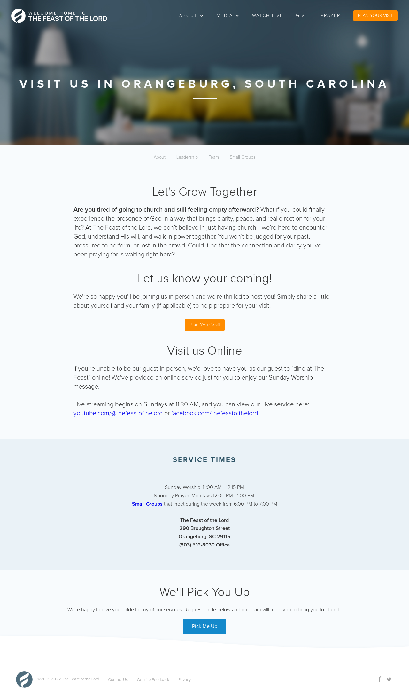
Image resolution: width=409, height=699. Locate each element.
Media (225, 15)
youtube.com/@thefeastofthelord (118, 413)
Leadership (187, 157)
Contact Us (118, 680)
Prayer (330, 15)
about (188, 15)
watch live (267, 15)
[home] (59, 16)
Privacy (184, 680)
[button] (191, 15)
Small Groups (242, 157)
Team (214, 157)
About (160, 157)
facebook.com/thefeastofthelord (214, 413)
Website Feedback (153, 680)
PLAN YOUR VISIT (375, 15)
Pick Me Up (204, 626)
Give (302, 15)
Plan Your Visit (204, 324)
